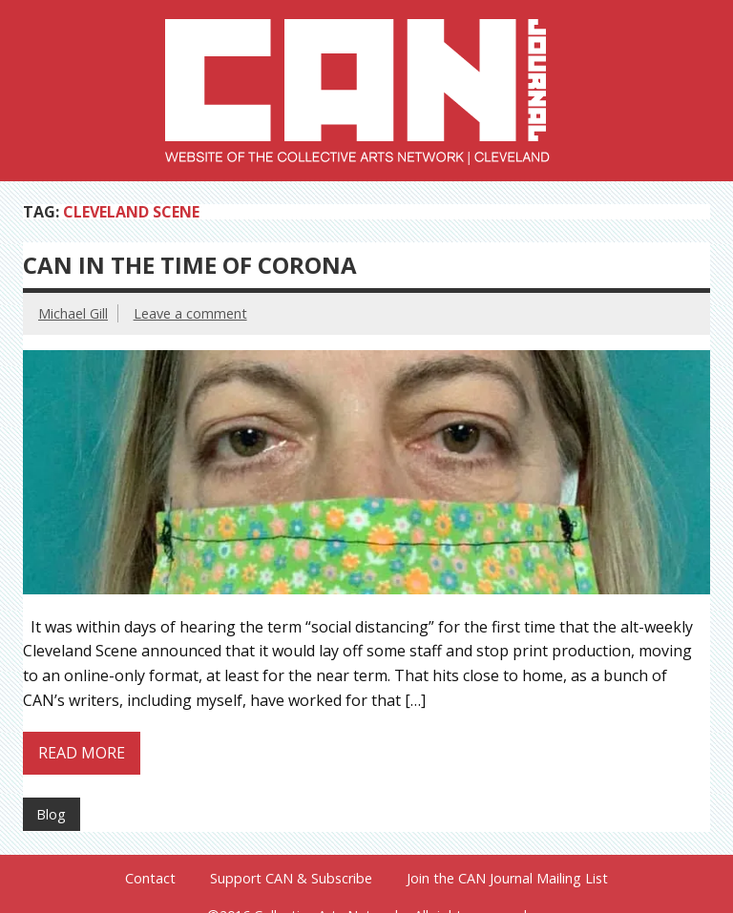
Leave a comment (190, 313)
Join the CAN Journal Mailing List (507, 878)
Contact (150, 878)
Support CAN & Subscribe (291, 878)
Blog (51, 814)
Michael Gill (73, 313)
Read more (81, 752)
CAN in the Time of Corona (190, 264)
